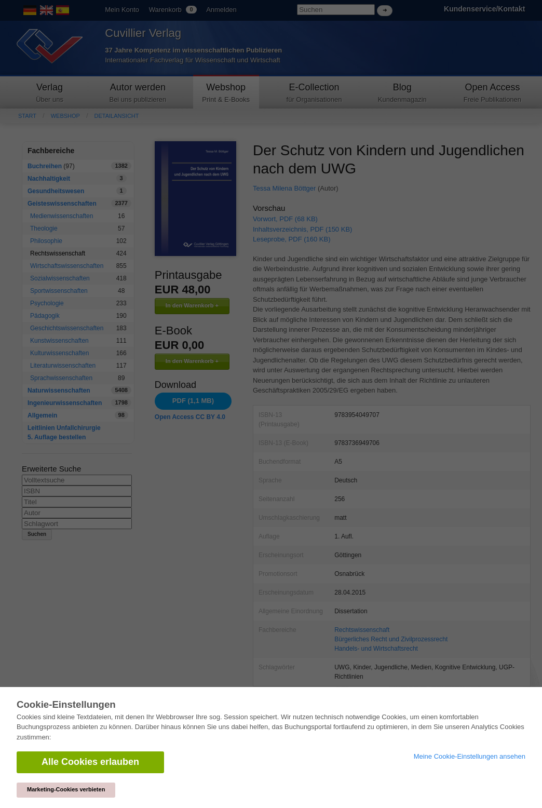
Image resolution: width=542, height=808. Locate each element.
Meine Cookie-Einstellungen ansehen (469, 756)
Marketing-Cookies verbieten (66, 789)
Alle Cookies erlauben (90, 762)
